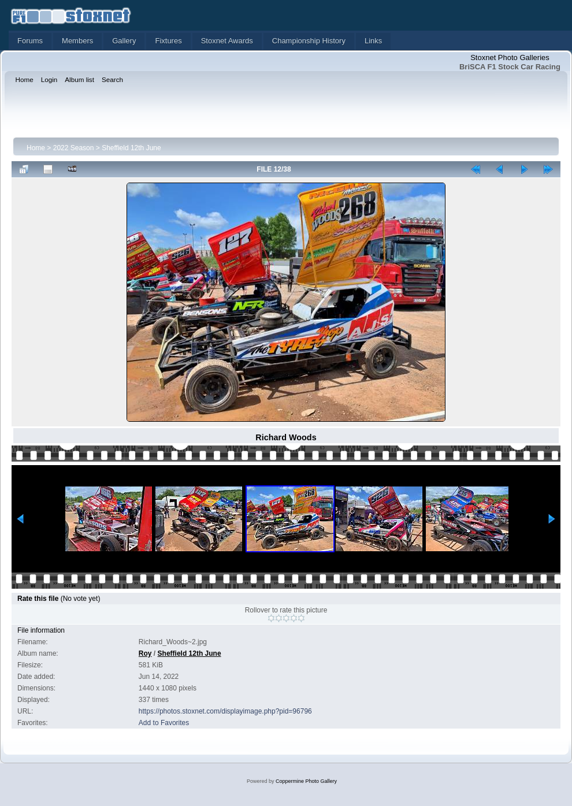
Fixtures (168, 40)
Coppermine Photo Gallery (306, 781)
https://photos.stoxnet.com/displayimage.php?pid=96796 (225, 711)
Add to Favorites (164, 723)
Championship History (309, 40)
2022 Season (73, 148)
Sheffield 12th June (131, 148)
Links (373, 40)
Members (77, 40)
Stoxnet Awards (227, 40)
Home (36, 148)
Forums (30, 40)
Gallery (124, 40)
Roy (145, 653)
